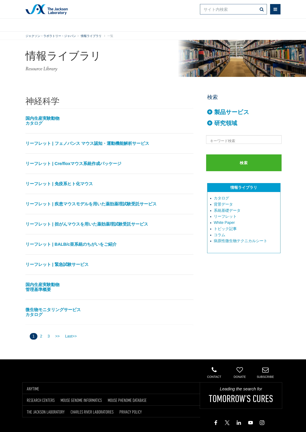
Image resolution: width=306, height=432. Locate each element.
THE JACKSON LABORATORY (46, 411)
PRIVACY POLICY (130, 411)
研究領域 (225, 123)
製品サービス (231, 112)
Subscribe (265, 372)
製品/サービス (45, 24)
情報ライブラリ (90, 24)
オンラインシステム (140, 24)
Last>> (71, 336)
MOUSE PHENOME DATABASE (127, 400)
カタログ (221, 198)
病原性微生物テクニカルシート (240, 241)
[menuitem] (246, 198)
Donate (239, 372)
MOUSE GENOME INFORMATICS (81, 400)
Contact (214, 372)
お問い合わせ (189, 24)
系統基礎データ (227, 210)
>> (57, 336)
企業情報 (262, 24)
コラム (219, 235)
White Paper (224, 222)
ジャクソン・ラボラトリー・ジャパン (51, 36)
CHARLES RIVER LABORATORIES (92, 411)
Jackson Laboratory (47, 9)
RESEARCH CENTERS (41, 400)
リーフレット (225, 216)
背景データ (223, 204)
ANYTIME (33, 388)
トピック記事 (225, 229)
